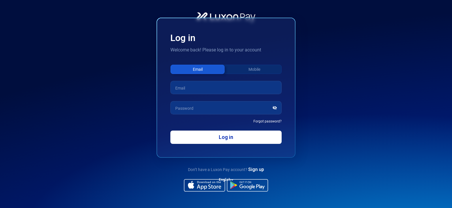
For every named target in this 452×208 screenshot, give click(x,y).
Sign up (256, 169)
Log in (226, 137)
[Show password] (275, 107)
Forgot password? (267, 121)
